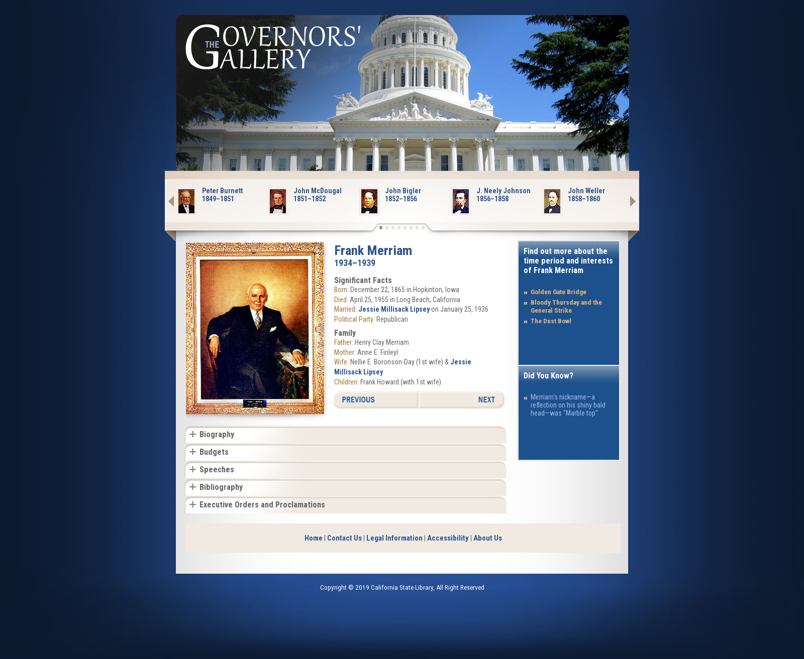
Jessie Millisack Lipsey (394, 309)
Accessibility (448, 538)
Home (314, 538)
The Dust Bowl (551, 321)
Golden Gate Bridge (558, 292)
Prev (176, 201)
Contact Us (344, 538)
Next (628, 201)
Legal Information (394, 538)
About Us (487, 538)
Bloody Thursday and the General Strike (566, 306)
